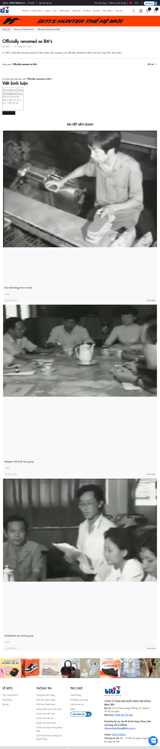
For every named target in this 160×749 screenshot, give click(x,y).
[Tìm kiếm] (133, 11)
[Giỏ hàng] (155, 11)
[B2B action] (151, 2)
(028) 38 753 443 (124, 714)
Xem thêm (151, 300)
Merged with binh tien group (19, 461)
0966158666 (15, 2)
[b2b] (81, 713)
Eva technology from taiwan (18, 287)
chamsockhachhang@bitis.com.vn (119, 728)
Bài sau (151, 64)
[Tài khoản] (140, 11)
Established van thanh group (19, 635)
